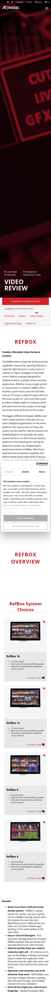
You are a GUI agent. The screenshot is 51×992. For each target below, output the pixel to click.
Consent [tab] (9, 471)
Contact (29, 2)
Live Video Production (10, 273)
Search (38, 2)
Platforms (31, 323)
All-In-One (9, 316)
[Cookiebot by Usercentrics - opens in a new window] (36, 464)
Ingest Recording (13, 323)
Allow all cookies (25, 518)
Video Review (36, 316)
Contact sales (35, 677)
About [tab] (42, 471)
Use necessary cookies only (25, 526)
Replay (22, 316)
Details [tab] (25, 471)
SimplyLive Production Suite (32, 273)
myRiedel (19, 2)
